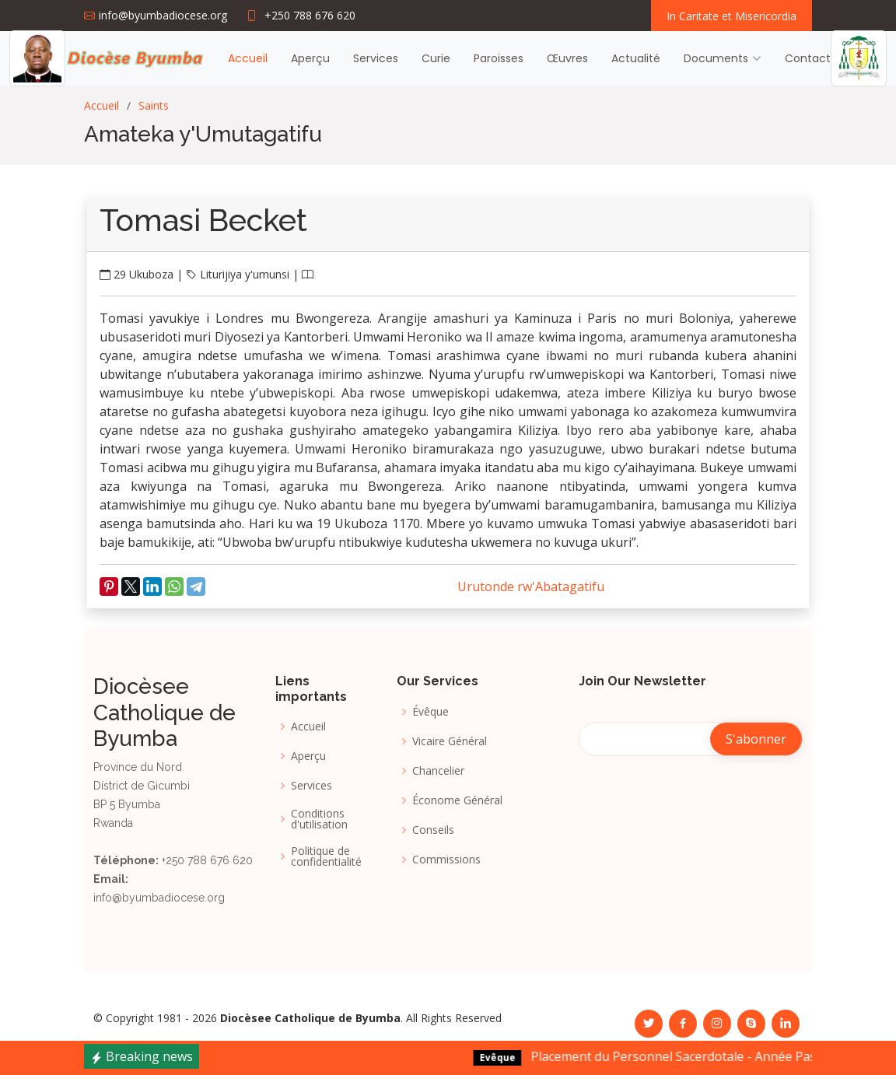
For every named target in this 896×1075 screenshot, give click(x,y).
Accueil (248, 58)
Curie (436, 58)
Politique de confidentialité (326, 856)
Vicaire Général (449, 741)
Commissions (446, 859)
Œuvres (567, 58)
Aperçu (310, 58)
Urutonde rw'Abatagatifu (530, 586)
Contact (808, 58)
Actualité (635, 58)
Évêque (430, 711)
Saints (153, 105)
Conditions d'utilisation (319, 819)
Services (375, 58)
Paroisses (498, 58)
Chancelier (438, 770)
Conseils (433, 830)
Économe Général (457, 800)
